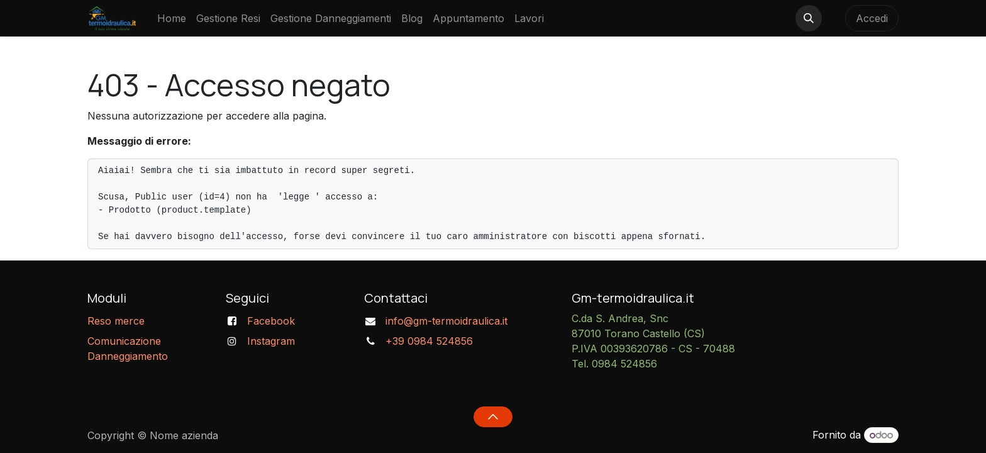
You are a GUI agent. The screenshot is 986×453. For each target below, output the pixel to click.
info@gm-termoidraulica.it (446, 321)
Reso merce (116, 321)
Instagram (271, 341)
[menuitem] (171, 18)
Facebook (271, 321)
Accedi (872, 18)
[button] (808, 18)
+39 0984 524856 (429, 341)
